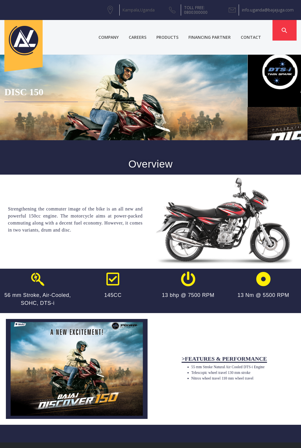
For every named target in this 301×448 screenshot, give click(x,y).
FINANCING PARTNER (216, 30)
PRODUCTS (174, 30)
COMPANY (116, 30)
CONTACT (258, 30)
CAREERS (144, 30)
